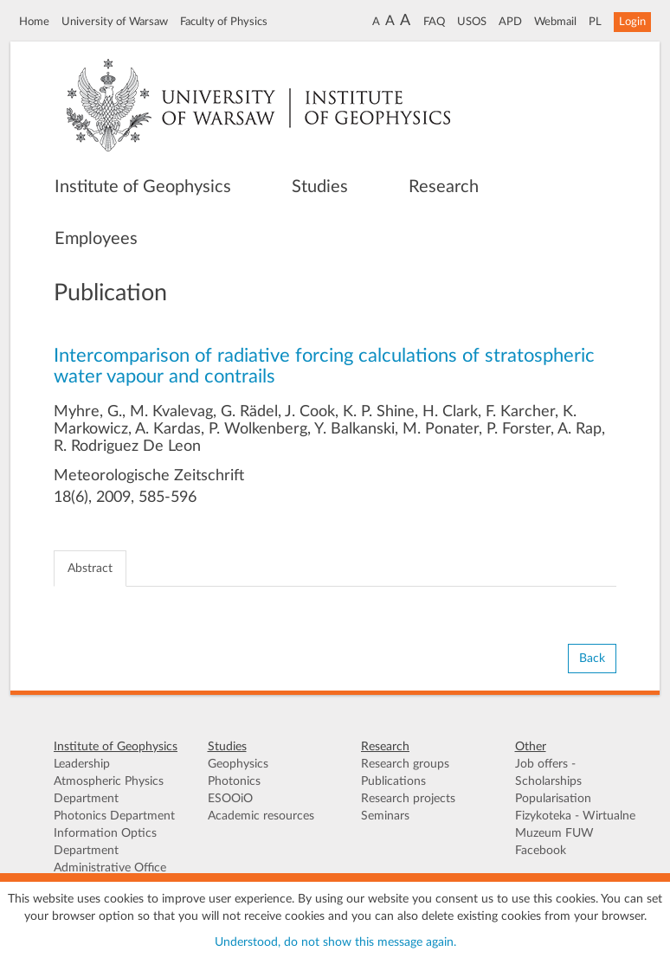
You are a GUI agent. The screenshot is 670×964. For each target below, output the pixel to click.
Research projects (408, 799)
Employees (96, 238)
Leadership (82, 764)
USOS (471, 21)
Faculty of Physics (223, 21)
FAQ (434, 21)
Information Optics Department (105, 842)
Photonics (234, 781)
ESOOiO (230, 799)
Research (444, 187)
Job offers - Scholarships (548, 772)
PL (595, 21)
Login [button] (632, 21)
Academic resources (261, 816)
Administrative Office (110, 868)
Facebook (540, 851)
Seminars (385, 816)
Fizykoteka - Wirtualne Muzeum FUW (575, 824)
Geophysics (238, 764)
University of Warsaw (114, 21)
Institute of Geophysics (143, 187)
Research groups (405, 764)
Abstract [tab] (90, 568)
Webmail (555, 21)
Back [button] (592, 658)
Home (34, 21)
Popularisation (553, 799)
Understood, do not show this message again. (335, 942)
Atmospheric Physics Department (109, 790)
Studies (320, 187)
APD (510, 21)
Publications (393, 781)
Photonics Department (114, 816)
